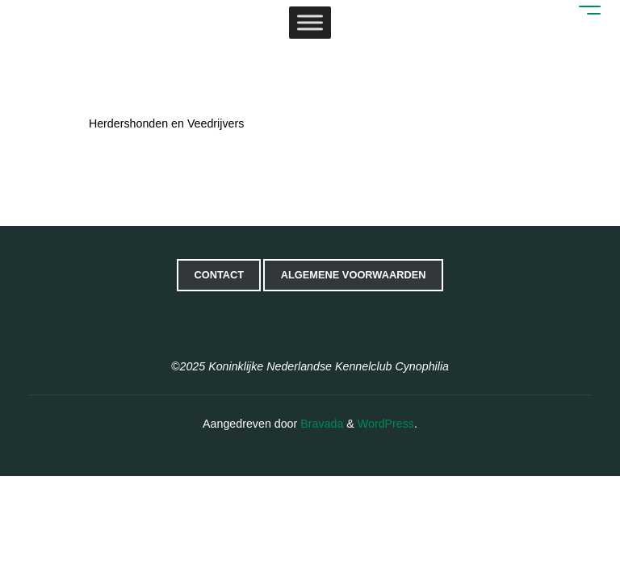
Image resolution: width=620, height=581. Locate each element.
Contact (219, 275)
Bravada (320, 423)
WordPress (386, 423)
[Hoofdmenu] (582, 8)
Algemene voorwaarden (353, 275)
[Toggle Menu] (310, 23)
